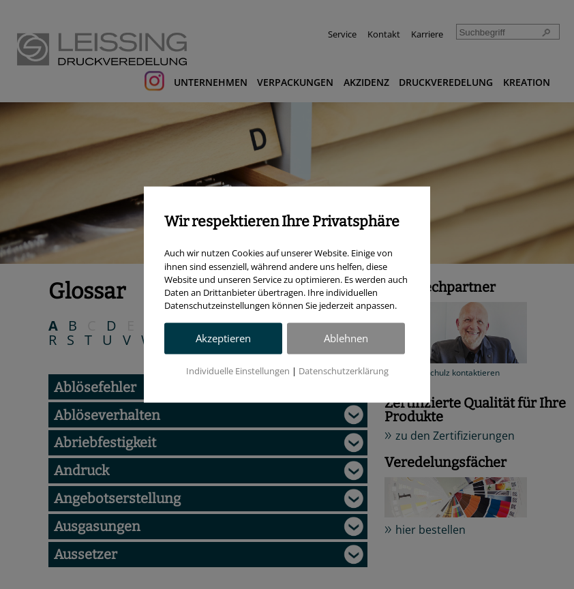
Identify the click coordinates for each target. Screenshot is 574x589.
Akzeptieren (223, 338)
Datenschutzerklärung (344, 371)
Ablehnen (346, 338)
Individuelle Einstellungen (238, 371)
